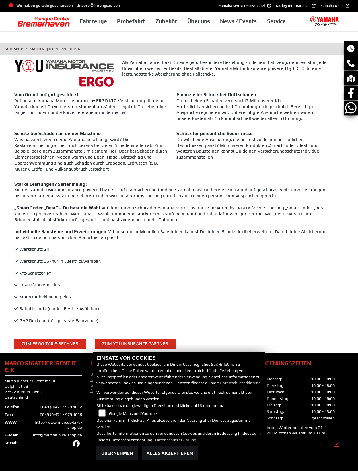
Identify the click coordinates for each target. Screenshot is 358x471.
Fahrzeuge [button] (93, 21)
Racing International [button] (293, 5)
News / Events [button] (238, 21)
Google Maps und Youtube (133, 413)
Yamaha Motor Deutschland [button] (242, 5)
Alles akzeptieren (170, 453)
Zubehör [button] (166, 21)
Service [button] (276, 21)
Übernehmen (117, 453)
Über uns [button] (198, 21)
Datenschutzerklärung (240, 383)
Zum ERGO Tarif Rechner (50, 343)
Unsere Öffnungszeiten (98, 5)
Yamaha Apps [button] (332, 5)
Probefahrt (131, 21)
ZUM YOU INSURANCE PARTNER (135, 343)
